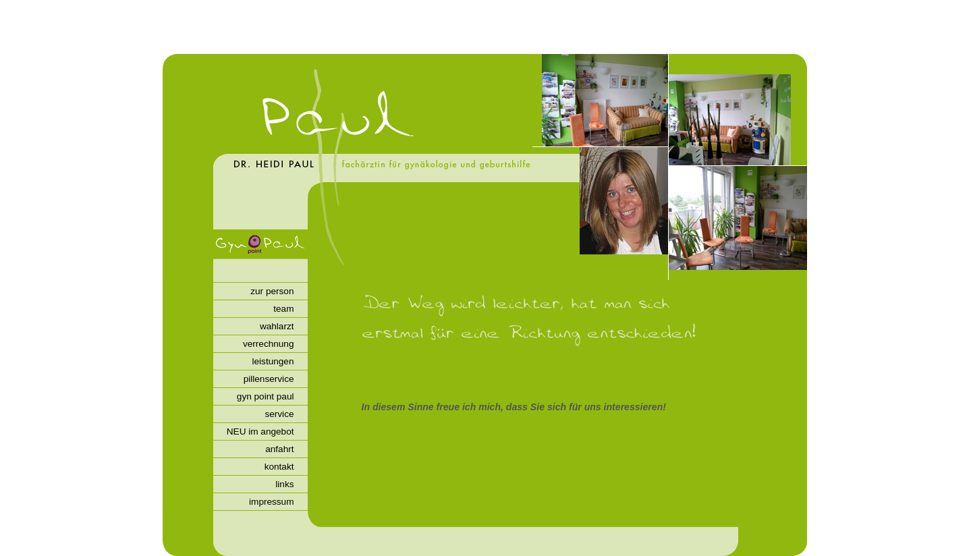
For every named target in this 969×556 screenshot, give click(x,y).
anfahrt (279, 449)
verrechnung (268, 344)
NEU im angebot (260, 431)
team (283, 309)
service (279, 414)
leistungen (273, 361)
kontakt (279, 467)
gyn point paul (265, 396)
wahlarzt (277, 326)
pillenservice (269, 379)
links (284, 484)
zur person (272, 291)
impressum (271, 502)
